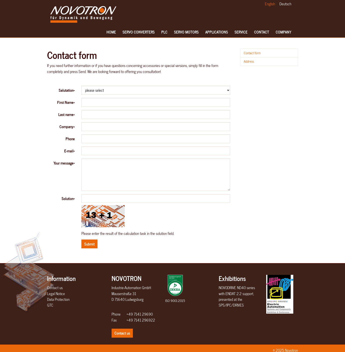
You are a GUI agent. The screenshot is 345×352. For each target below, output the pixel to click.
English (270, 4)
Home (111, 33)
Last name (66, 114)
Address (249, 61)
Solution (68, 198)
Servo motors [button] (186, 33)
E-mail (69, 151)
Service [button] (241, 33)
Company (283, 33)
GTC (50, 305)
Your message (64, 163)
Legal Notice (56, 293)
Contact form (252, 53)
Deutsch (285, 4)
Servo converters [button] (139, 33)
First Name (66, 102)
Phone (70, 139)
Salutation (67, 90)
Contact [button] (261, 33)
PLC (165, 33)
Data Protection (58, 299)
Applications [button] (216, 33)
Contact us (55, 288)
